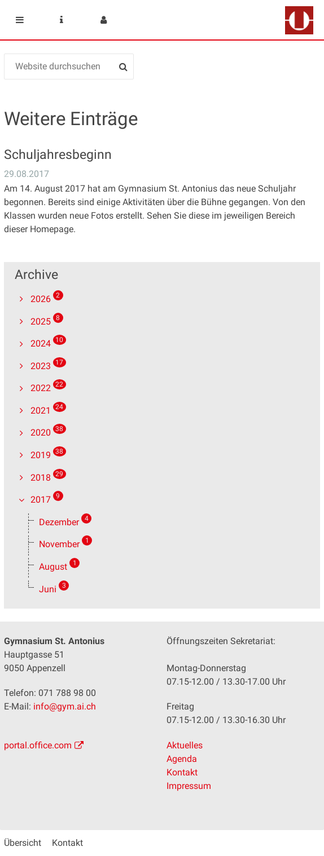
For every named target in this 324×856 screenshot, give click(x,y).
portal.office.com (38, 745)
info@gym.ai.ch (64, 706)
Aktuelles (185, 745)
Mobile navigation (20, 19)
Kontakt (182, 772)
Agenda (182, 758)
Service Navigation (61, 19)
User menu (103, 19)
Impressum (189, 785)
